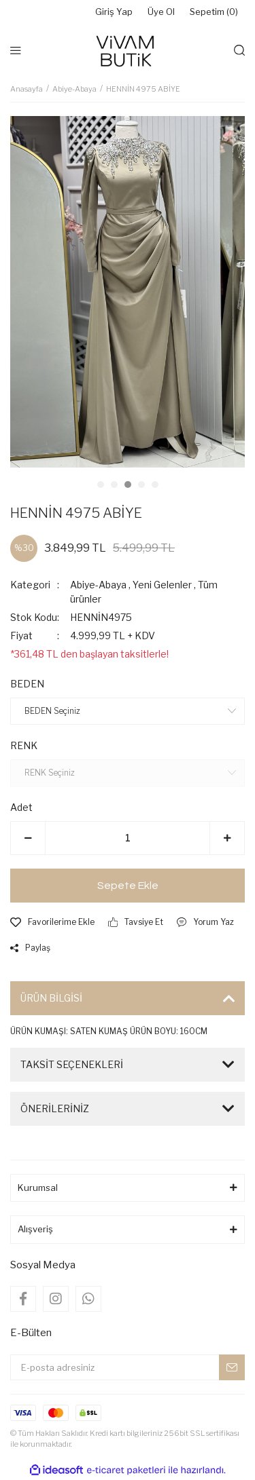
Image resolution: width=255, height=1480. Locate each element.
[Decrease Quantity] (28, 838)
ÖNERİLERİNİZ (54, 1108)
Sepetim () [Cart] (214, 12)
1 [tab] (100, 484)
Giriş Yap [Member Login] (114, 11)
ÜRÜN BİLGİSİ (51, 998)
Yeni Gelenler (162, 584)
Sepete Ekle (127, 885)
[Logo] (127, 50)
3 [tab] (127, 484)
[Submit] (232, 1367)
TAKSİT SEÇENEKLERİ (71, 1064)
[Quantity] (127, 838)
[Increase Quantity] (227, 838)
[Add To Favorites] (52, 922)
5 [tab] (155, 484)
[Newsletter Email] (127, 1367)
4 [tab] (141, 484)
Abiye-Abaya (98, 584)
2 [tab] (114, 484)
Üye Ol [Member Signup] (161, 11)
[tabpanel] (127, 292)
